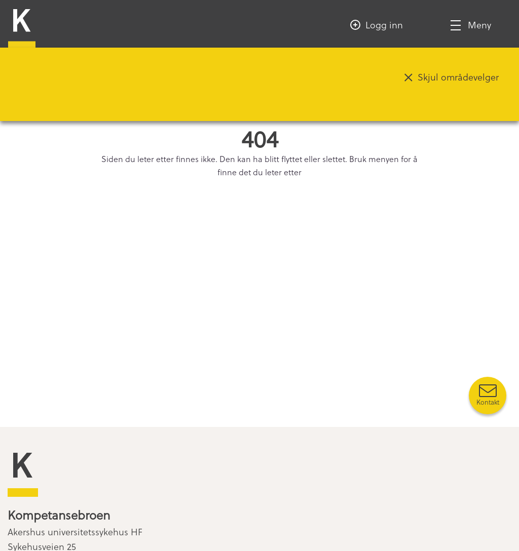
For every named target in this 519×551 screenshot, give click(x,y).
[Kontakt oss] (487, 395)
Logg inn (384, 24)
